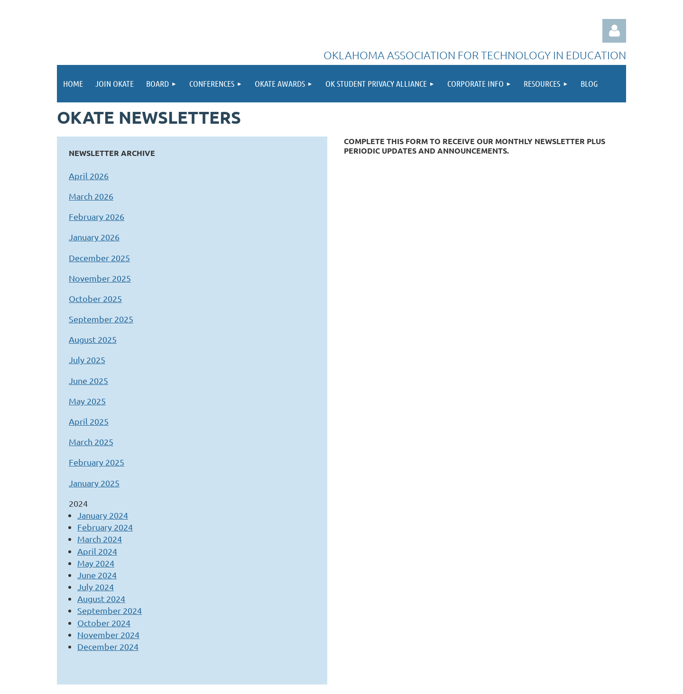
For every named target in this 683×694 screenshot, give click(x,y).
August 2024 (101, 598)
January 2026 (94, 237)
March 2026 (91, 196)
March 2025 (91, 442)
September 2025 (101, 319)
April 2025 (89, 421)
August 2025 (93, 339)
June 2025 (88, 380)
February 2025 (96, 462)
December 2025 (99, 258)
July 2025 (87, 360)
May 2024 (95, 563)
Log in (614, 31)
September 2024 (109, 610)
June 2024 (97, 575)
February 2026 (96, 216)
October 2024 (103, 623)
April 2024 (97, 551)
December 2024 (107, 646)
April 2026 (89, 176)
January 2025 (94, 483)
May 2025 (87, 401)
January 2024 (102, 515)
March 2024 (99, 539)
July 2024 (95, 587)
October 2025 (95, 298)
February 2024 (105, 527)
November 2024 (108, 634)
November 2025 (100, 278)
